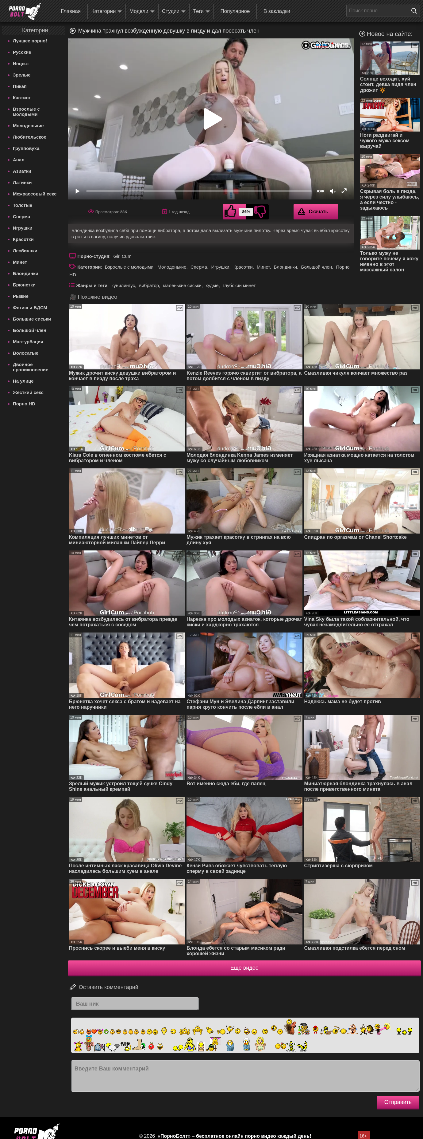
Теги (201, 11)
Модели (142, 11)
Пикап (20, 86)
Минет (20, 262)
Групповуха (26, 148)
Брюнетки (24, 284)
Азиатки (22, 171)
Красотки (23, 239)
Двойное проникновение (30, 367)
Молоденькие (28, 125)
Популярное (235, 11)
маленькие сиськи (182, 285)
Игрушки (23, 228)
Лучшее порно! (30, 40)
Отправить (398, 1102)
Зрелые (22, 74)
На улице (23, 381)
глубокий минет (239, 285)
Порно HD (24, 403)
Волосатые (25, 353)
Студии (174, 11)
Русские (22, 52)
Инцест (21, 63)
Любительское (29, 137)
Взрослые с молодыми (26, 111)
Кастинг (22, 97)
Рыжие (21, 296)
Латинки (22, 182)
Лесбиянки (25, 250)
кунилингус (123, 285)
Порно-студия (93, 256)
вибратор (149, 285)
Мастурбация (28, 341)
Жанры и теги (91, 285)
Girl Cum (122, 256)
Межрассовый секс (34, 193)
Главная (71, 11)
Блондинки (25, 273)
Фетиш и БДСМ (30, 307)
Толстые (22, 205)
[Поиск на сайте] (415, 10)
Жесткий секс (28, 392)
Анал (19, 159)
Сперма (21, 216)
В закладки (276, 11)
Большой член (29, 330)
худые (212, 285)
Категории (106, 11)
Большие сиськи (32, 318)
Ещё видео (244, 968)
